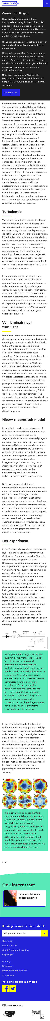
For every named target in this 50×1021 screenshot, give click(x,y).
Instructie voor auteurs (14, 970)
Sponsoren (8, 975)
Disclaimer (8, 966)
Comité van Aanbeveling (15, 950)
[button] (46, 3)
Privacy (6, 961)
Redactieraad (9, 945)
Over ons (7, 940)
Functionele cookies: (24, 45)
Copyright (7, 954)
